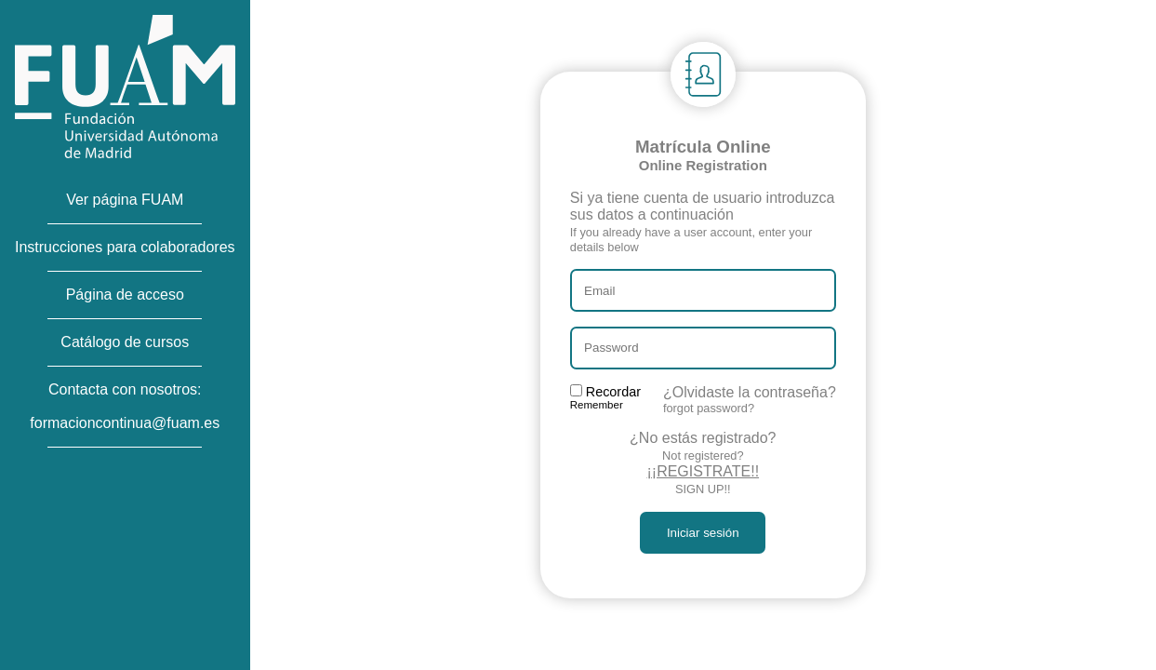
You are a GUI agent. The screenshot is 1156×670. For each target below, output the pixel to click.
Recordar (605, 397)
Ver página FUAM (124, 200)
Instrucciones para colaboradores (125, 247)
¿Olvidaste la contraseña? (749, 399)
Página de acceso (125, 294)
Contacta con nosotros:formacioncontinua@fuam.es (124, 406)
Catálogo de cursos (124, 342)
